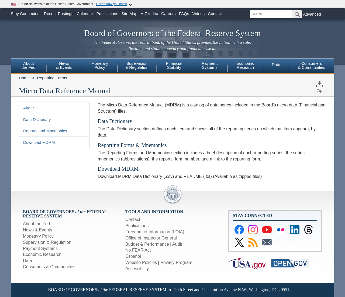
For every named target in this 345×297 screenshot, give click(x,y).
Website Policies (141, 262)
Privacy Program (176, 262)
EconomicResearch (245, 65)
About (28, 108)
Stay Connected (25, 13)
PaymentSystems (210, 65)
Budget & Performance (147, 244)
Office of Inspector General (151, 238)
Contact (215, 13)
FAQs (184, 13)
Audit (177, 244)
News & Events (37, 230)
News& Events (64, 65)
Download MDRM (39, 142)
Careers (168, 13)
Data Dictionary (37, 119)
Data (276, 64)
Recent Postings (58, 13)
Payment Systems (40, 248)
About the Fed (36, 223)
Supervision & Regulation (47, 242)
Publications (107, 13)
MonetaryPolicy (99, 65)
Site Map (129, 13)
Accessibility (137, 268)
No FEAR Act (138, 250)
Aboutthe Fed (29, 65)
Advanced (312, 14)
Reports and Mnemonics (45, 130)
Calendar (85, 13)
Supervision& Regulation (137, 65)
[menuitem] (28, 66)
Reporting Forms (52, 78)
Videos (198, 13)
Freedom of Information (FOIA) (154, 232)
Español (133, 256)
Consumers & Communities (311, 65)
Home (24, 78)
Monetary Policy (38, 236)
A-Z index (149, 13)
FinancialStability (174, 65)
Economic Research (42, 254)
